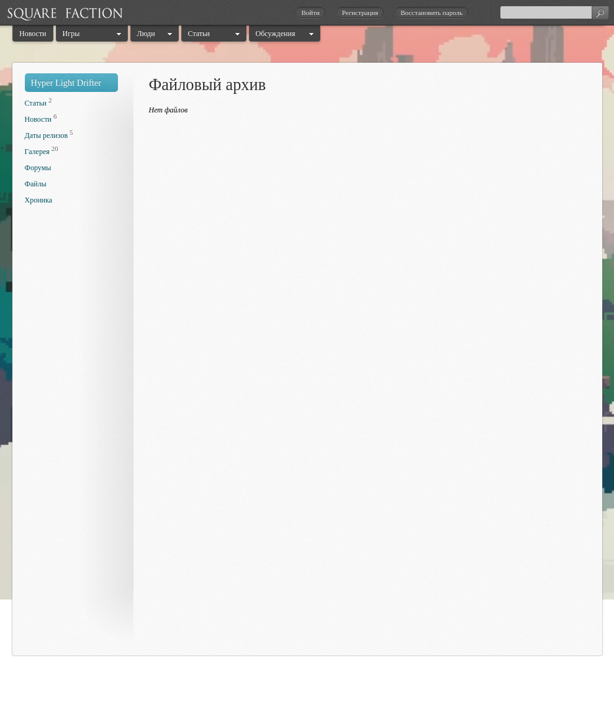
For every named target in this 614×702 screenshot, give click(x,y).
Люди (146, 33)
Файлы (36, 184)
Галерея (37, 151)
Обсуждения (276, 33)
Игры (71, 33)
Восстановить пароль (431, 12)
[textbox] (554, 12)
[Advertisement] (74, 433)
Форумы (38, 167)
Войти (310, 12)
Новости (33, 33)
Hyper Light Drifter (66, 83)
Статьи (199, 33)
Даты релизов (46, 135)
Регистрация (360, 12)
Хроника (38, 200)
